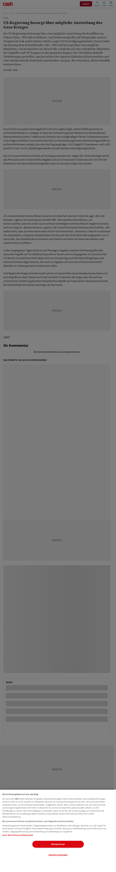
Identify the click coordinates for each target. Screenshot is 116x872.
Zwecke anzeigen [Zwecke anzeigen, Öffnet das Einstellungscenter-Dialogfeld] (58, 854)
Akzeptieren (58, 844)
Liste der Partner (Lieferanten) (17, 835)
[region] (58, 831)
